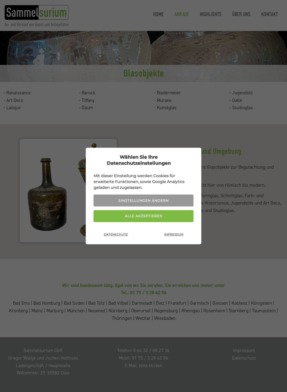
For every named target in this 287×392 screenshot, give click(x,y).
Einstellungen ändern (143, 200)
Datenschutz (116, 234)
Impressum (173, 234)
